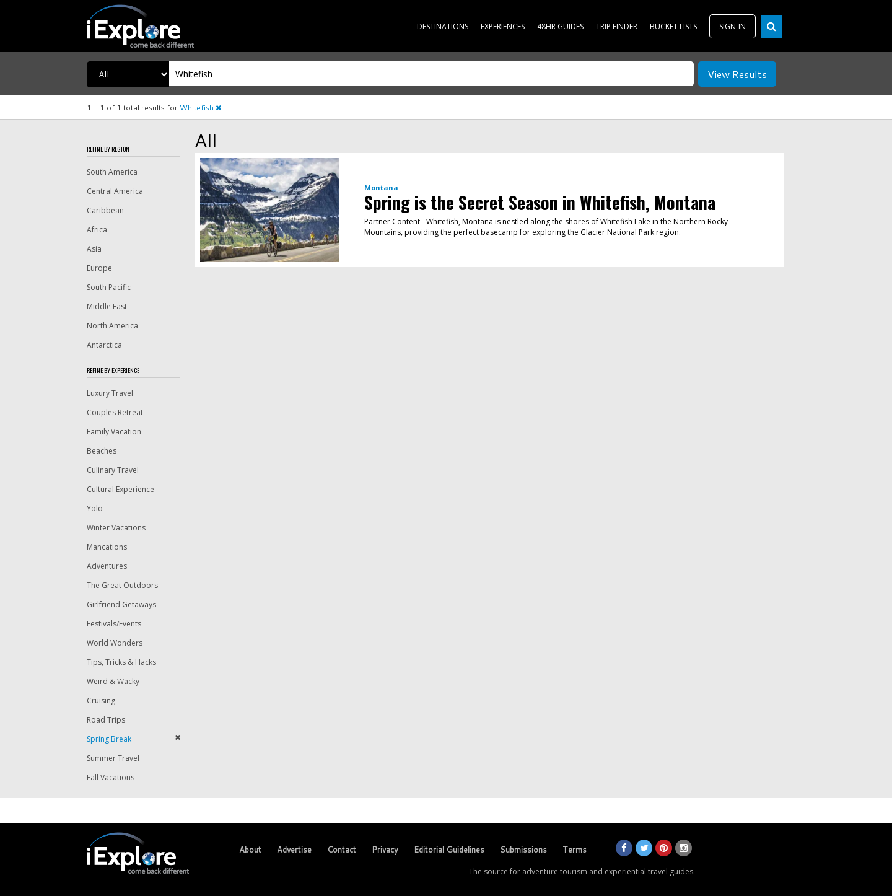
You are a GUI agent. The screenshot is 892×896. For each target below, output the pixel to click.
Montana (381, 187)
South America (112, 172)
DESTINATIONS (442, 26)
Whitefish (200, 107)
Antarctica (104, 345)
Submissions (523, 849)
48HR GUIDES (560, 26)
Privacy (385, 849)
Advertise (294, 849)
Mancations (107, 547)
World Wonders (114, 643)
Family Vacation (114, 431)
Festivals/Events (114, 623)
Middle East (107, 306)
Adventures (107, 566)
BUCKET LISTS (673, 26)
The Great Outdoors (122, 585)
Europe (99, 268)
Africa (97, 229)
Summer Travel (113, 758)
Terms (574, 849)
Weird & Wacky (113, 681)
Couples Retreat (115, 412)
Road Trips (106, 719)
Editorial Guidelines (449, 849)
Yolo (95, 508)
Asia (94, 249)
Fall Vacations (110, 777)
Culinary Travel (113, 470)
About (250, 849)
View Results (737, 74)
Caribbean (105, 210)
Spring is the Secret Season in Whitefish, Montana (539, 202)
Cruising (101, 700)
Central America (115, 191)
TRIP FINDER (616, 26)
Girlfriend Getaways (121, 604)
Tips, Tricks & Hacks (121, 662)
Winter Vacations (116, 527)
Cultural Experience (120, 489)
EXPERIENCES (503, 26)
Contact (341, 849)
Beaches (101, 451)
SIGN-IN (732, 26)
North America (112, 325)
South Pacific (109, 287)
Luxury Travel (110, 393)
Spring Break (109, 739)
